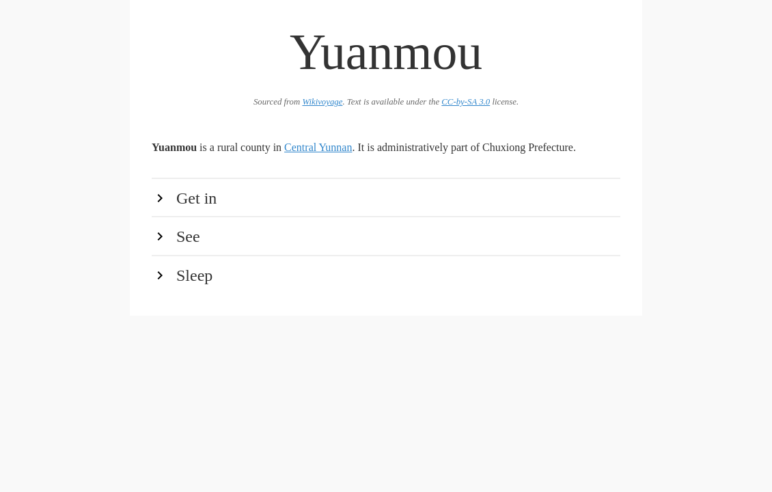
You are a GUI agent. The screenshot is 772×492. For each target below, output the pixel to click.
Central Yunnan (318, 147)
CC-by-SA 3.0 (465, 102)
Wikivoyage (322, 102)
